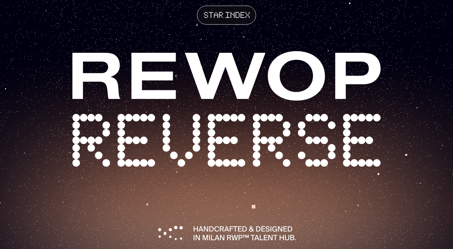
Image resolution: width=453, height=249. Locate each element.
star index (227, 16)
